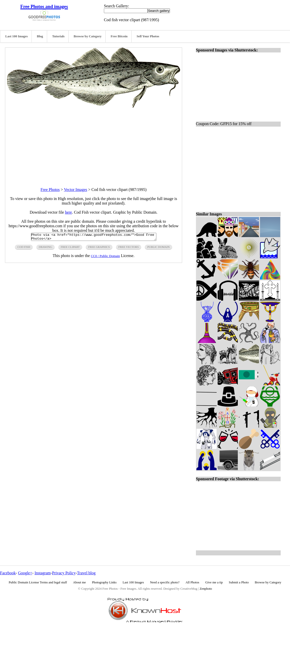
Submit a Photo (239, 582)
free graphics (99, 248)
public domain (158, 248)
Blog (40, 36)
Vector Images (75, 189)
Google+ (25, 573)
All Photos (192, 582)
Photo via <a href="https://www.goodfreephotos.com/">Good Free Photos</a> (93, 237)
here (68, 212)
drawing (45, 248)
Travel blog (86, 573)
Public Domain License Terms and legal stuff (38, 582)
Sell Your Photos (148, 36)
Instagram (43, 573)
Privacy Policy (64, 573)
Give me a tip (214, 582)
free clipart (70, 248)
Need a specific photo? (165, 582)
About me (79, 582)
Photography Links (104, 582)
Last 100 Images (16, 36)
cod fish (23, 248)
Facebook (8, 573)
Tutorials (58, 36)
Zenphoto (206, 588)
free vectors (129, 248)
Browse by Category (88, 36)
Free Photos (50, 189)
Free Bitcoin (119, 36)
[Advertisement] (93, 143)
